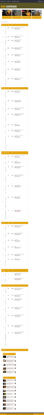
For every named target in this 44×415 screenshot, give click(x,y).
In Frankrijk (5, 235)
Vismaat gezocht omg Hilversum (19, 113)
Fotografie (5, 290)
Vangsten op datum (5, 72)
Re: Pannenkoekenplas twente (19, 27)
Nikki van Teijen (18, 48)
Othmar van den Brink (19, 114)
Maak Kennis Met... (5, 190)
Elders (5, 255)
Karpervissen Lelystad (18, 298)
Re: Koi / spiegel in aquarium (19, 294)
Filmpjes (5, 126)
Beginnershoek (5, 81)
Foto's (5, 132)
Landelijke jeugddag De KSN (19, 325)
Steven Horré (18, 295)
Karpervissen (4, 24)
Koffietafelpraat (5, 94)
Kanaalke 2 (16, 239)
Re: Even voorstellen (18, 100)
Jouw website (5, 302)
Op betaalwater (5, 263)
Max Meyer (18, 28)
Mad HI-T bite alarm (18, 196)
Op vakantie (5, 249)
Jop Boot (17, 36)
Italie (15, 246)
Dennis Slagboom (19, 226)
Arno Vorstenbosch (19, 288)
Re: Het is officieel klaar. (18, 90)
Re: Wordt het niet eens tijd (19, 135)
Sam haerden (18, 240)
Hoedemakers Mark (5, 342)
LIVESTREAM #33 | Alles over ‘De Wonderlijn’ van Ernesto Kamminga (26, 17)
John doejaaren (18, 61)
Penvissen (5, 56)
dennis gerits (18, 130)
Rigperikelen (5, 43)
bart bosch (17, 136)
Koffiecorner (4, 88)
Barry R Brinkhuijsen (19, 299)
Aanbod (5, 280)
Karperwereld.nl (5, 153)
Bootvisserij (5, 64)
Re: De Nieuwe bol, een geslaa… (20, 155)
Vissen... (3, 222)
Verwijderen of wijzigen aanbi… (19, 278)
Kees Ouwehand (18, 210)
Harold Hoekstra (18, 315)
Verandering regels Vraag (18, 273)
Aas (5, 37)
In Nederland (5, 228)
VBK (5, 333)
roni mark (17, 156)
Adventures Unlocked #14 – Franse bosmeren (17, 16)
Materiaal (5, 50)
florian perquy (18, 69)
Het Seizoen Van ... (5, 179)
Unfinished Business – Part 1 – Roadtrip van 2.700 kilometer (36, 16)
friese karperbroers (17, 185)
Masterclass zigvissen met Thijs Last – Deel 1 (7, 16)
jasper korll (17, 40)
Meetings (5, 110)
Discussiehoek (5, 31)
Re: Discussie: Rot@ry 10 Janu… (20, 166)
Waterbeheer (5, 310)
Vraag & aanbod (3, 270)
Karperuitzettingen (5, 319)
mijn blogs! (16, 161)
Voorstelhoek (5, 103)
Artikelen (5, 158)
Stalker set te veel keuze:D (19, 47)
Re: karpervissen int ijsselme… (19, 225)
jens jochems (18, 197)
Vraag (5, 275)
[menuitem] (40, 1)
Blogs (5, 163)
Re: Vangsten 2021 (17, 68)
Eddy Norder (18, 108)
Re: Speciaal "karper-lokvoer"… (19, 54)
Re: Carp (16, 124)
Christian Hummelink (19, 175)
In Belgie (5, 242)
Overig (3, 285)
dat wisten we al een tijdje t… (19, 307)
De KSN (5, 327)
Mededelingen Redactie (5, 214)
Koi (5, 296)
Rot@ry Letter (5, 169)
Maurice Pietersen (19, 162)
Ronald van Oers (18, 247)
